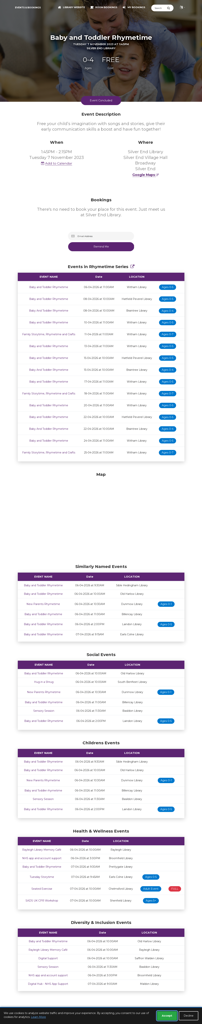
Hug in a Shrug (44, 682)
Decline (188, 1015)
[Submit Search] (170, 8)
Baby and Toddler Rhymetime (48, 287)
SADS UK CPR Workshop (42, 900)
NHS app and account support (41, 858)
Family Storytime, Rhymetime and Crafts (48, 334)
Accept (167, 1015)
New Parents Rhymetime (43, 604)
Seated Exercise (41, 888)
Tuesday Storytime (42, 877)
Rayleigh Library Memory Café (41, 849)
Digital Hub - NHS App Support (48, 984)
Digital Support (48, 958)
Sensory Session (43, 710)
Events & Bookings (28, 7)
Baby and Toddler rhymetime (43, 614)
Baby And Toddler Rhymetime (48, 310)
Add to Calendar (56, 163)
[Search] (159, 8)
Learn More (38, 1017)
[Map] (101, 517)
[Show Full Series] (132, 266)
